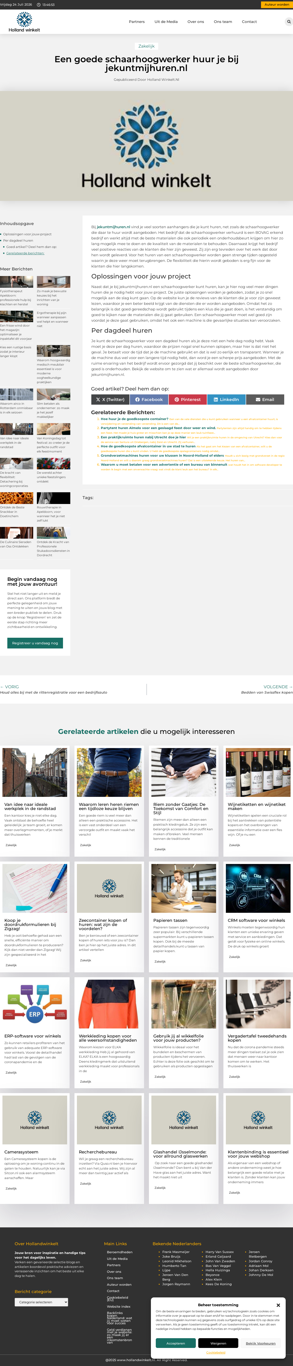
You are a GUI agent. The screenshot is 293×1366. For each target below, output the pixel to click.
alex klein (214, 1279)
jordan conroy (260, 1261)
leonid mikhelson (176, 1261)
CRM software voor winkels (256, 920)
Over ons (196, 21)
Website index (118, 1306)
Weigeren (218, 1343)
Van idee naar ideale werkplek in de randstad (14, 442)
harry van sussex (220, 1252)
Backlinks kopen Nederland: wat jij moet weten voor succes (119, 1318)
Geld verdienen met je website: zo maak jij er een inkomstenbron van (119, 1336)
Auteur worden (119, 1284)
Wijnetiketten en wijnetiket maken (257, 806)
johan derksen (261, 1270)
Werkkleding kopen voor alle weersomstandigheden (108, 1038)
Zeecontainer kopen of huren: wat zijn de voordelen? (103, 924)
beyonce (213, 1275)
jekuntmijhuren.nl (113, 227)
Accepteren (176, 1343)
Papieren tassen (170, 920)
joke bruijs (171, 1256)
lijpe (166, 1270)
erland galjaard (218, 1256)
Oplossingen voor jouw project (27, 234)
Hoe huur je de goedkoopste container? (134, 419)
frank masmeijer (175, 1252)
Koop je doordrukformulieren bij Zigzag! (30, 924)
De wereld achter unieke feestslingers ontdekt (51, 477)
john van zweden (220, 1261)
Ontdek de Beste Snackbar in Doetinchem (12, 511)
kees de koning (219, 1284)
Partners (137, 21)
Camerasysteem (21, 1152)
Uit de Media (166, 21)
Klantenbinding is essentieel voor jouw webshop (258, 1154)
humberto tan (174, 1266)
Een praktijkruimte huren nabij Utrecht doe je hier (143, 437)
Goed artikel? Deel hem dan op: (31, 247)
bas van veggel (218, 1266)
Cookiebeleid (215, 1352)
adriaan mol (259, 1266)
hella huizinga (218, 1270)
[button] (278, 1305)
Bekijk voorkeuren (261, 1343)
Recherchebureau (98, 1152)
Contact (249, 21)
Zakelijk (146, 46)
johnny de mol (261, 1275)
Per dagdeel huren (18, 240)
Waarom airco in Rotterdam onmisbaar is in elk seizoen (16, 408)
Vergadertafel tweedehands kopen (257, 1038)
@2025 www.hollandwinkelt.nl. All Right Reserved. (146, 1360)
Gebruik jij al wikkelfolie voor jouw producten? (178, 1038)
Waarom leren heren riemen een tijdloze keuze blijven (109, 806)
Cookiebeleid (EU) (117, 1299)
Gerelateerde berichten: (25, 253)
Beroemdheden (120, 1252)
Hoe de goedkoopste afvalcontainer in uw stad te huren (148, 446)
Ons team (223, 21)
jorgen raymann (176, 1284)
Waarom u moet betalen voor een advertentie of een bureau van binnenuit (164, 464)
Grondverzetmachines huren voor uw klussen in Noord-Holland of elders (162, 455)
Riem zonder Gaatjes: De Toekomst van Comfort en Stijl (181, 808)
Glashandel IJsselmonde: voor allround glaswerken (180, 1154)
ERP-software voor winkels (32, 1036)
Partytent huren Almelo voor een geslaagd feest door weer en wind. (158, 428)
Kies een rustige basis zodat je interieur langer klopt (15, 351)
